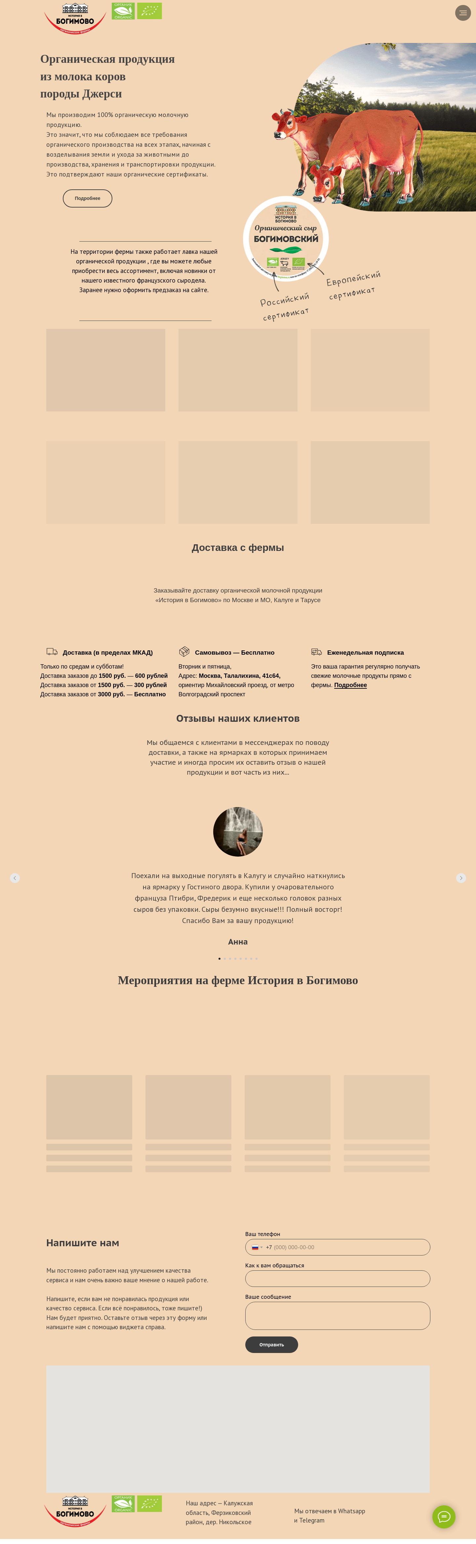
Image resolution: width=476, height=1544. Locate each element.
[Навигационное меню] (463, 13)
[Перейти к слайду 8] (257, 959)
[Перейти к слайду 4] (235, 959)
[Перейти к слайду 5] (241, 959)
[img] (75, 18)
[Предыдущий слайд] (15, 878)
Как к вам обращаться (274, 1265)
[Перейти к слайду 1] (219, 959)
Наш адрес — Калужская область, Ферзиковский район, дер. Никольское (219, 1512)
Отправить (271, 1345)
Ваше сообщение (268, 1296)
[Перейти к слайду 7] (251, 959)
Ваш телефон (262, 1234)
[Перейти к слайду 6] (246, 959)
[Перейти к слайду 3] (230, 959)
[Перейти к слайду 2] (225, 959)
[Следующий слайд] (461, 878)
